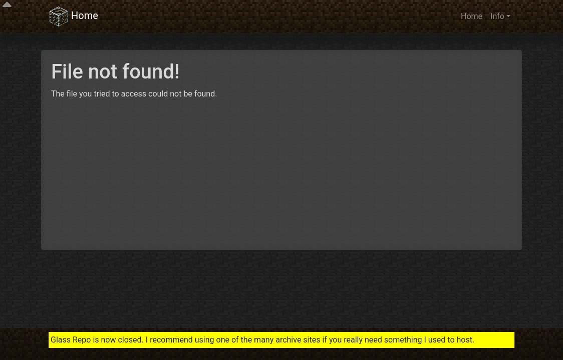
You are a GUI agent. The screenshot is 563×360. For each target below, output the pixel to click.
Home (73, 16)
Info (497, 16)
